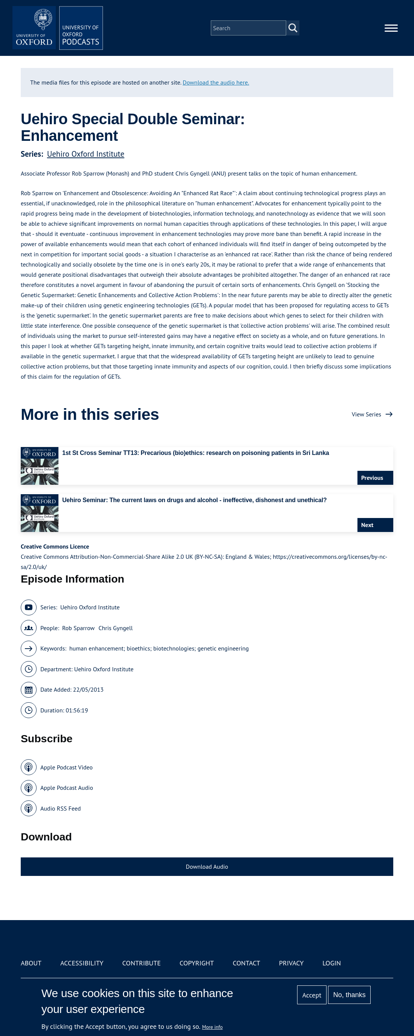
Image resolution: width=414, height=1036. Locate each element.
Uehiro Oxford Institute (85, 154)
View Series (366, 414)
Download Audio (207, 866)
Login (331, 963)
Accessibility (81, 963)
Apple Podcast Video (66, 767)
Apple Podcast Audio (66, 787)
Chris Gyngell (115, 628)
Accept (312, 995)
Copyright (196, 963)
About (31, 963)
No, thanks (349, 995)
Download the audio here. (216, 82)
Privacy (291, 963)
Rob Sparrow (78, 628)
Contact (246, 963)
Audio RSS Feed (60, 808)
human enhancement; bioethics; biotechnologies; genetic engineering (159, 648)
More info (212, 1027)
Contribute (141, 963)
